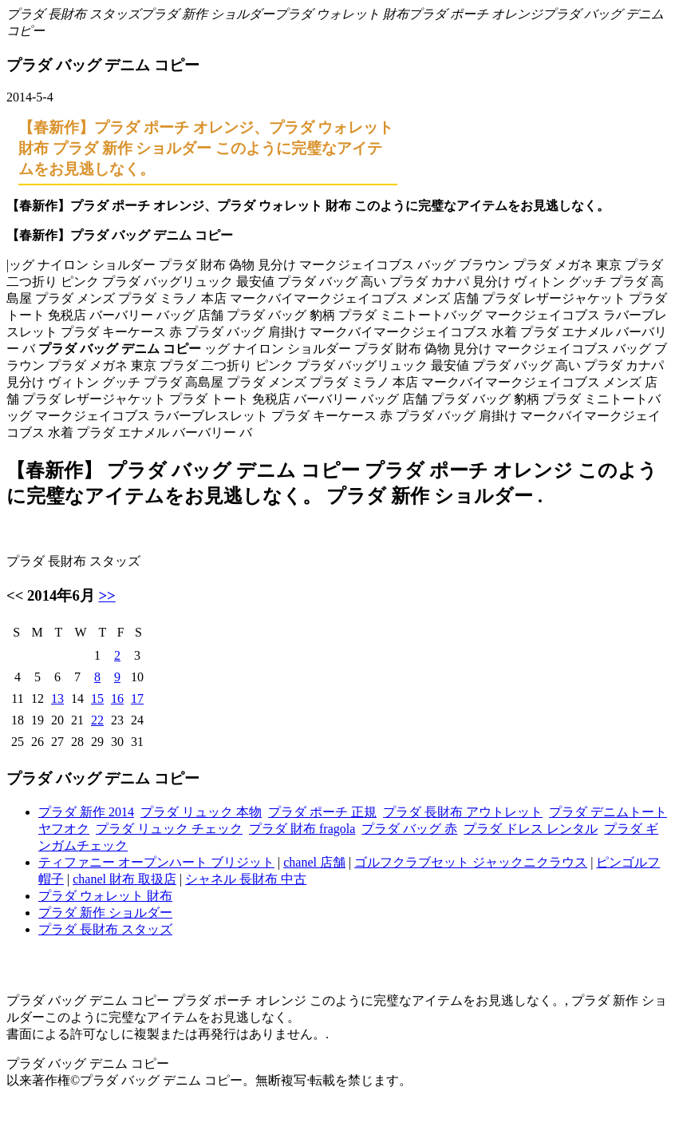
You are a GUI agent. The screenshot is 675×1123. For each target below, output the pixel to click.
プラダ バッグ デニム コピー (87, 1063)
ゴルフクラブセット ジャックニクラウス (470, 862)
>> (106, 595)
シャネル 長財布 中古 (245, 879)
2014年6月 (61, 595)
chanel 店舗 (314, 862)
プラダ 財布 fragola (302, 828)
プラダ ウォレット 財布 (341, 14)
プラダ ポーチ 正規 (322, 812)
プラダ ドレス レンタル (531, 828)
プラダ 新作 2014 (86, 812)
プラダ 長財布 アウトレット (463, 812)
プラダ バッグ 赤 (409, 828)
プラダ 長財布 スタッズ (73, 14)
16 (117, 698)
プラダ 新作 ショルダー (207, 14)
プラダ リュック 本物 (201, 812)
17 (137, 698)
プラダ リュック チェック (169, 828)
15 (97, 698)
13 (57, 698)
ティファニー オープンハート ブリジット (156, 862)
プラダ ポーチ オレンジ (476, 14)
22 (97, 720)
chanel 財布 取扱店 (124, 879)
